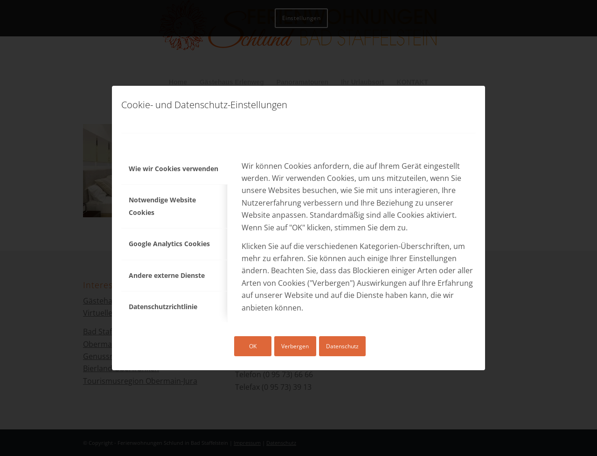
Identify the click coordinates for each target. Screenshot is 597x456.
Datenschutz (342, 346)
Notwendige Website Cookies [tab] (162, 205)
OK (253, 346)
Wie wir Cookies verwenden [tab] (173, 168)
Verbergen (295, 346)
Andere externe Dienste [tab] (167, 275)
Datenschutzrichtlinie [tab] (163, 306)
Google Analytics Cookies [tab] (169, 243)
